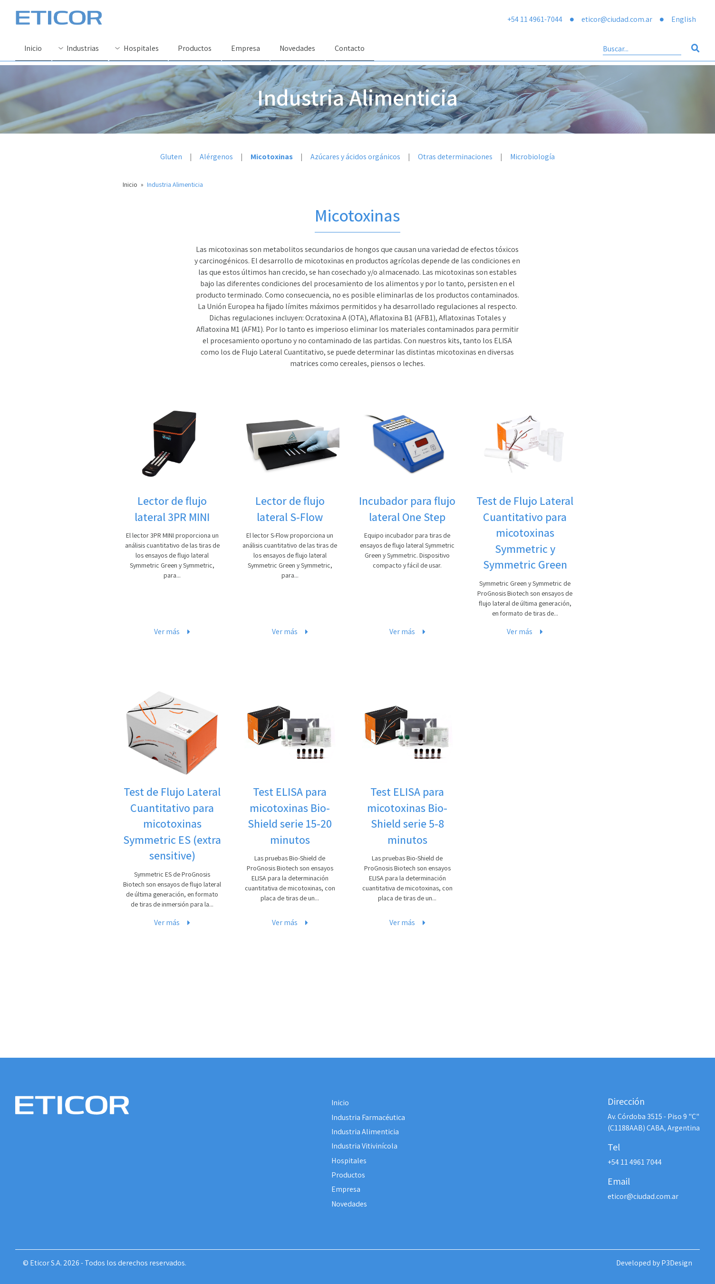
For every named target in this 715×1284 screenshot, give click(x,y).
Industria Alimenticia (175, 184)
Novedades (349, 1204)
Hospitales (349, 1161)
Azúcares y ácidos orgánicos (355, 157)
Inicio (130, 184)
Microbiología (532, 157)
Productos (348, 1175)
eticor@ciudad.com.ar (616, 19)
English (683, 19)
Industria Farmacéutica (368, 1117)
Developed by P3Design (654, 1263)
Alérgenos (216, 157)
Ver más (172, 632)
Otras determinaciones (455, 157)
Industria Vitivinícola (364, 1146)
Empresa (345, 1189)
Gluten (171, 157)
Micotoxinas (272, 157)
